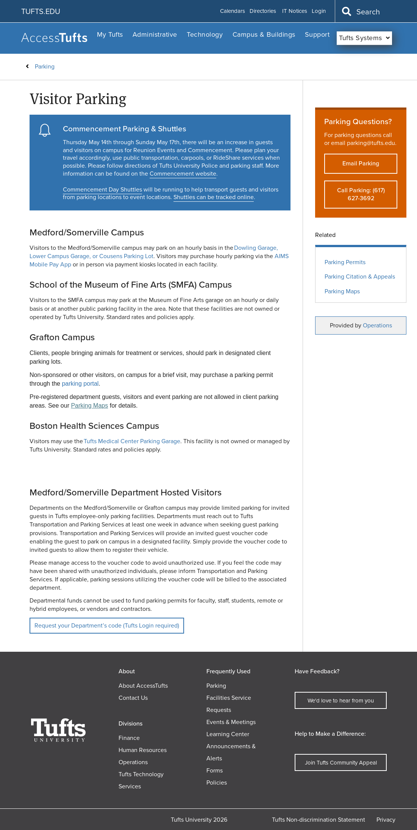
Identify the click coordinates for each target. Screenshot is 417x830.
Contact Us (133, 697)
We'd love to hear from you (341, 700)
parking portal (80, 383)
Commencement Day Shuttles (102, 189)
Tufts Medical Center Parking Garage (132, 441)
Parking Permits (345, 262)
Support (317, 34)
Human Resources (143, 750)
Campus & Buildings (264, 34)
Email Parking (360, 163)
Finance (129, 737)
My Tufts (110, 34)
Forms (214, 770)
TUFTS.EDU (40, 11)
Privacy (385, 819)
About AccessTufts (143, 685)
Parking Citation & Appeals (360, 277)
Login (319, 11)
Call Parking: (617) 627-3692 (361, 194)
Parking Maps (89, 405)
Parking (45, 66)
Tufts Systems (360, 38)
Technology (205, 34)
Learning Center (227, 734)
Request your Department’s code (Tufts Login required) (106, 625)
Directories (263, 11)
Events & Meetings (231, 722)
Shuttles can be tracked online (213, 197)
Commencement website (183, 173)
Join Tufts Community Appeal (341, 762)
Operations (377, 325)
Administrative (155, 34)
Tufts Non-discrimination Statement (318, 819)
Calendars (232, 11)
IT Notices (294, 11)
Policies (216, 782)
